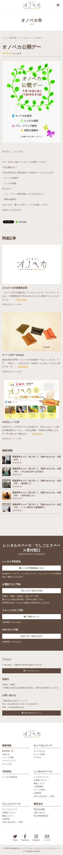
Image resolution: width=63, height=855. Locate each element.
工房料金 (6, 819)
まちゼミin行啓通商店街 (14, 288)
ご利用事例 (38, 786)
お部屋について (40, 780)
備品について (39, 783)
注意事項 (37, 793)
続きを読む (22, 299)
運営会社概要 (39, 809)
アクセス (37, 757)
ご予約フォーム (32, 617)
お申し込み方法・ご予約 (44, 796)
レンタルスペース (41, 777)
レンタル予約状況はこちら (32, 568)
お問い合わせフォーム (32, 713)
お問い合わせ (39, 812)
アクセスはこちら (32, 671)
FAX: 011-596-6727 (31, 636)
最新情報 (12, 38)
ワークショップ (8, 761)
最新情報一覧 (7, 751)
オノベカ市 (22, 38)
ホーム (4, 38)
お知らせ (6, 754)
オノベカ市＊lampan (13, 355)
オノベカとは (39, 751)
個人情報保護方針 (41, 816)
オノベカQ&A (39, 754)
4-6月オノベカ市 (10, 422)
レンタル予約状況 (9, 777)
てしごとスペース (9, 809)
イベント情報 (7, 757)
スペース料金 (39, 790)
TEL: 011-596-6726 (31, 590)
